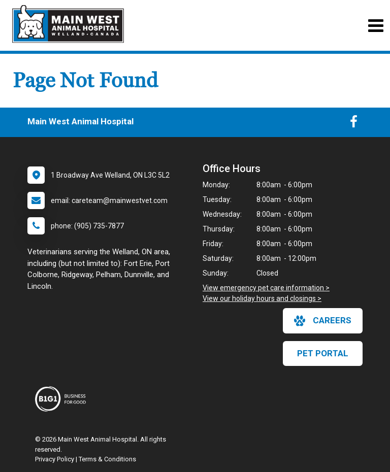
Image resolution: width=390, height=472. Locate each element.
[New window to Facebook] (354, 124)
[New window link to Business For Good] (63, 399)
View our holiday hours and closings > (262, 298)
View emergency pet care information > (266, 288)
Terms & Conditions (107, 459)
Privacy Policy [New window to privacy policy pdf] (54, 459)
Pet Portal (322, 353)
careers (322, 320)
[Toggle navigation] (375, 26)
